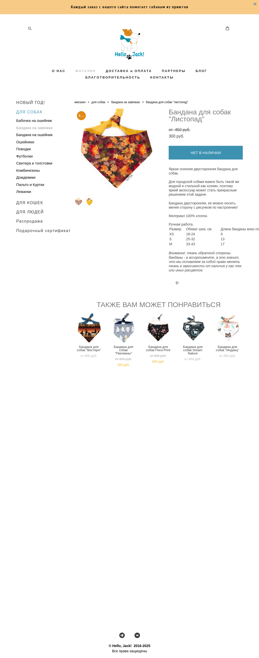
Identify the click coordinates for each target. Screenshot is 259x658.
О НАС (59, 77)
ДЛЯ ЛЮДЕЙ (30, 220)
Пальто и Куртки (30, 192)
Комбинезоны (28, 178)
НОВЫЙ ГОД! (30, 110)
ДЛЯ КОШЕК (29, 210)
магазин (79, 110)
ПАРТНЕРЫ (174, 77)
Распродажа (29, 229)
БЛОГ (201, 77)
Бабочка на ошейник (34, 128)
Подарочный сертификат (43, 238)
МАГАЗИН (85, 77)
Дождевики (25, 185)
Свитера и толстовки (34, 171)
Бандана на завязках (34, 135)
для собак (98, 110)
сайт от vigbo (129, 646)
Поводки (23, 157)
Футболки (24, 164)
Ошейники (25, 150)
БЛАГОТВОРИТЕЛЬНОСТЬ (112, 83)
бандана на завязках (125, 110)
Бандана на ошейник (34, 143)
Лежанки (23, 199)
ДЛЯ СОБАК (29, 120)
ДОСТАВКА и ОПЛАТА (129, 77)
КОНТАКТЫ (162, 83)
